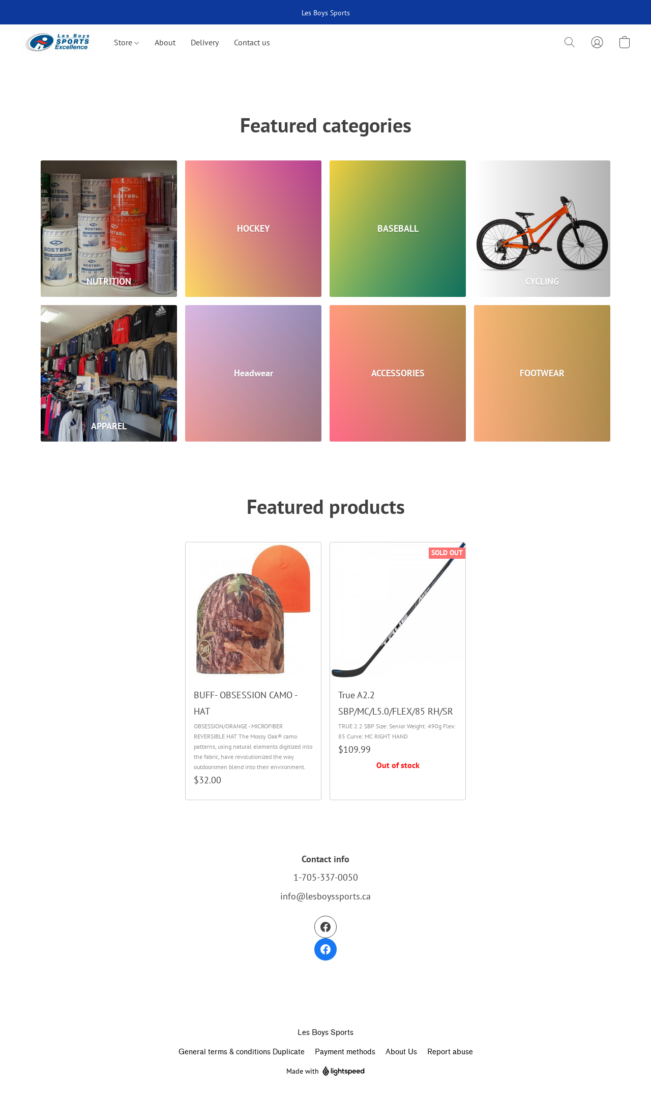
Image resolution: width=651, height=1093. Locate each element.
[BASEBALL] (398, 228)
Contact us (252, 42)
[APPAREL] (109, 373)
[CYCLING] (542, 228)
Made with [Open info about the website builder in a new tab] (325, 1071)
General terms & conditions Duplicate (242, 1052)
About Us (401, 1052)
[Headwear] (253, 373)
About (165, 42)
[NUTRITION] (109, 228)
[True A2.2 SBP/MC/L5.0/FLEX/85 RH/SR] (398, 671)
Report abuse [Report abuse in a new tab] (450, 1052)
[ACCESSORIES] (398, 373)
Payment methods (345, 1052)
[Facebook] (325, 938)
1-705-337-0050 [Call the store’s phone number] (325, 877)
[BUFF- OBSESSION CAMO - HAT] (253, 671)
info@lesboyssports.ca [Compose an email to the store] (325, 896)
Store (126, 42)
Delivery (205, 42)
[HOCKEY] (253, 228)
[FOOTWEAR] (542, 373)
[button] (57, 42)
